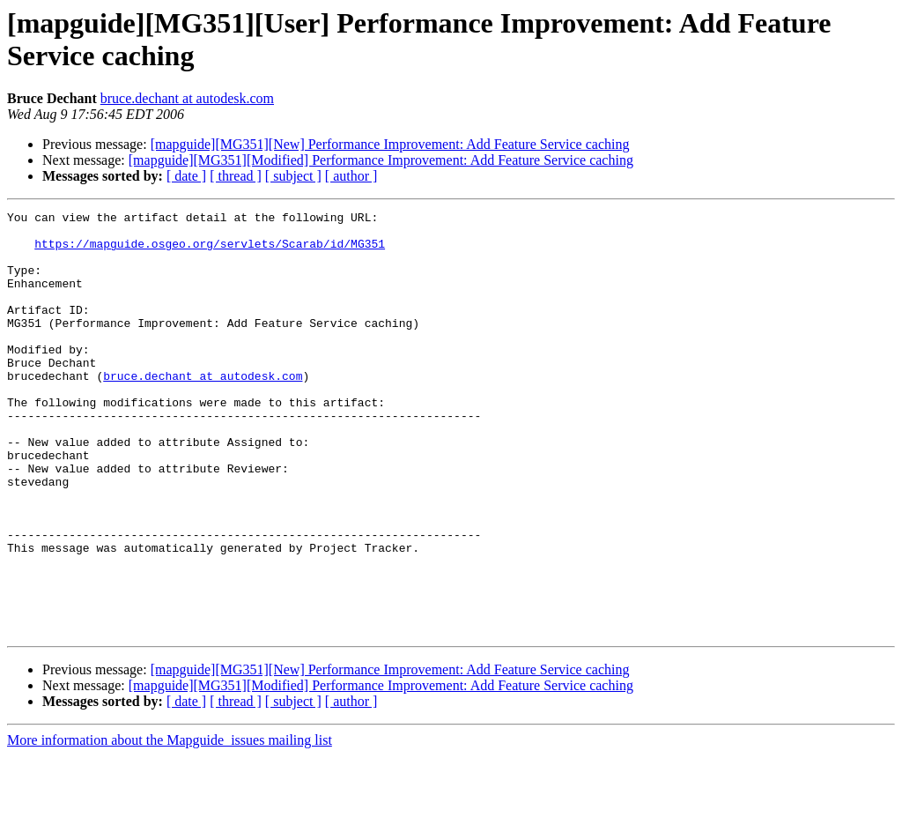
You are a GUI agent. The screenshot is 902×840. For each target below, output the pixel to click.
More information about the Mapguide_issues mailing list (169, 824)
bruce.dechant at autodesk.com (187, 98)
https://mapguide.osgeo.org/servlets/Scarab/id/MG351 (209, 251)
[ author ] (351, 175)
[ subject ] (293, 175)
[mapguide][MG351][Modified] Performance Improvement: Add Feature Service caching (381, 159)
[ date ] (186, 175)
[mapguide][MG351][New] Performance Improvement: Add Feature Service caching (390, 144)
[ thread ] (236, 175)
